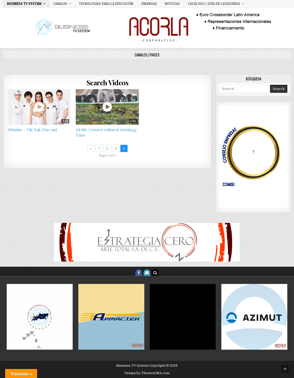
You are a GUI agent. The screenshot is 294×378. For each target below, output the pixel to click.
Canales (60, 4)
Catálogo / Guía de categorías (214, 4)
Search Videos (107, 82)
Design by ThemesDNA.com (147, 373)
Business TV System (24, 4)
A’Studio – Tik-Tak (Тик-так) (32, 130)
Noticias (172, 4)
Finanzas (149, 4)
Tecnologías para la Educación (106, 4)
